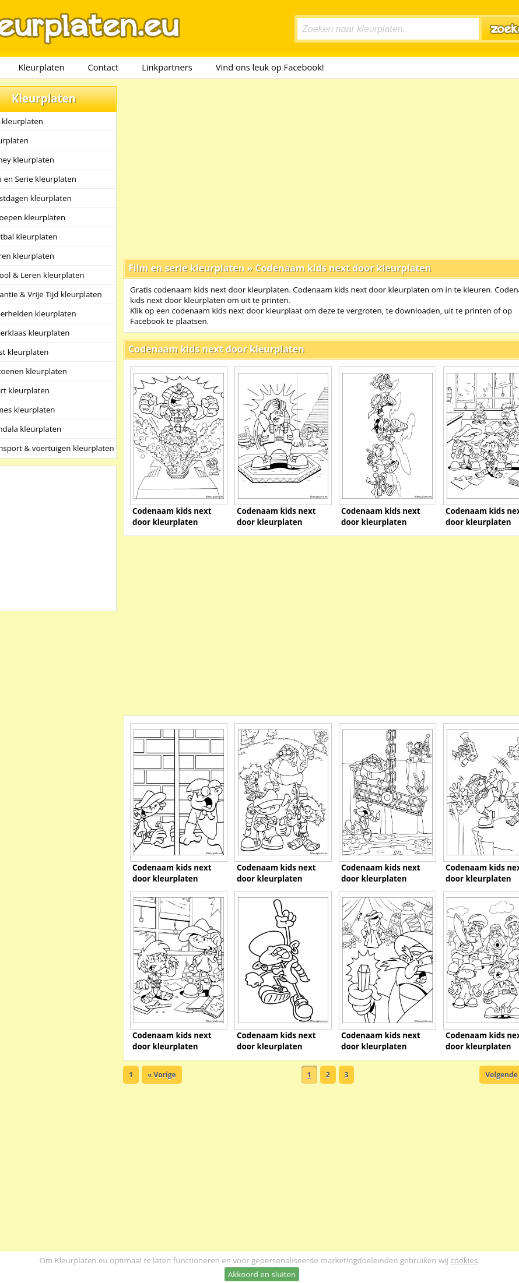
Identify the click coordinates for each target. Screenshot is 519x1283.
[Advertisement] (303, 167)
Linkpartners (167, 67)
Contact (103, 67)
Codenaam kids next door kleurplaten (343, 268)
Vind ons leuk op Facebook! (270, 67)
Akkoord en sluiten (262, 1274)
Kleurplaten (41, 67)
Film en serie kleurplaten (186, 268)
